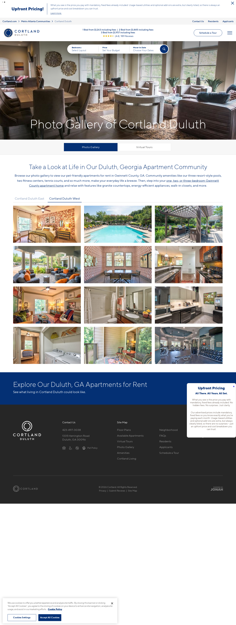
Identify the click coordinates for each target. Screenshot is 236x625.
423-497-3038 (71, 429)
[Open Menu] (229, 32)
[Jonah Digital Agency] (215, 489)
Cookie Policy (55, 609)
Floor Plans (124, 429)
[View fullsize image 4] (118, 264)
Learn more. (56, 13)
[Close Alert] (232, 3)
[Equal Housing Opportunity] (64, 448)
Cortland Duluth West (64, 198)
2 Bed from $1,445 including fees (136, 29)
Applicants (228, 21)
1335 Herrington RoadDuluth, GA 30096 (75, 437)
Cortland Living (126, 458)
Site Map (132, 490)
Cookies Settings (21, 617)
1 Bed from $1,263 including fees (99, 29)
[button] (2, 2)
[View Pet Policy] (90, 448)
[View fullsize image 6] (47, 305)
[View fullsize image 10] (118, 345)
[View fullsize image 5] (189, 264)
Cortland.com (9, 21)
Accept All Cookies (49, 617)
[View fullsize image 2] (189, 224)
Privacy (102, 490)
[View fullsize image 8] (189, 305)
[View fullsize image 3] (47, 264)
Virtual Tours (144, 147)
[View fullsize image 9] (47, 345)
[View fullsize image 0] (47, 224)
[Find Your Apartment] (164, 49)
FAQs (162, 435)
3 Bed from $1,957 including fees (118, 32)
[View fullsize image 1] (118, 224)
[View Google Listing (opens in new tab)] (118, 36)
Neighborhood (168, 429)
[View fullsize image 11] (189, 345)
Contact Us (198, 21)
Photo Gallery (91, 147)
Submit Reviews (117, 490)
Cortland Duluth (63, 21)
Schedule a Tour (208, 32)
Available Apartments (130, 435)
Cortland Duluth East (29, 198)
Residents (213, 21)
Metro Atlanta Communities (35, 21)
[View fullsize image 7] (118, 305)
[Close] (112, 603)
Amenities (123, 452)
